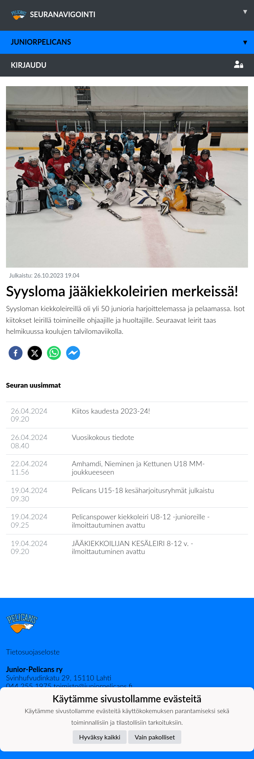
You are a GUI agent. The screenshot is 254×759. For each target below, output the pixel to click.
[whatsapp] (54, 353)
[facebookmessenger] (73, 353)
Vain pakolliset (155, 737)
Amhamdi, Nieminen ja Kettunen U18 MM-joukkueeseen (138, 467)
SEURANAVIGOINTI (132, 11)
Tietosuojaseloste (33, 651)
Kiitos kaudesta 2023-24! (111, 410)
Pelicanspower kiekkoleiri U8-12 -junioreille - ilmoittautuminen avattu (141, 520)
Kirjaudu (127, 65)
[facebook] (15, 353)
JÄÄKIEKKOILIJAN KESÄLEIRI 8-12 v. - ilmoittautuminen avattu (132, 547)
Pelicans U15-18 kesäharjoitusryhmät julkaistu (143, 490)
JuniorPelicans (132, 42)
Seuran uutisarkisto (41, 574)
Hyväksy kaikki (99, 737)
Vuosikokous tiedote (103, 437)
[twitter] (35, 353)
